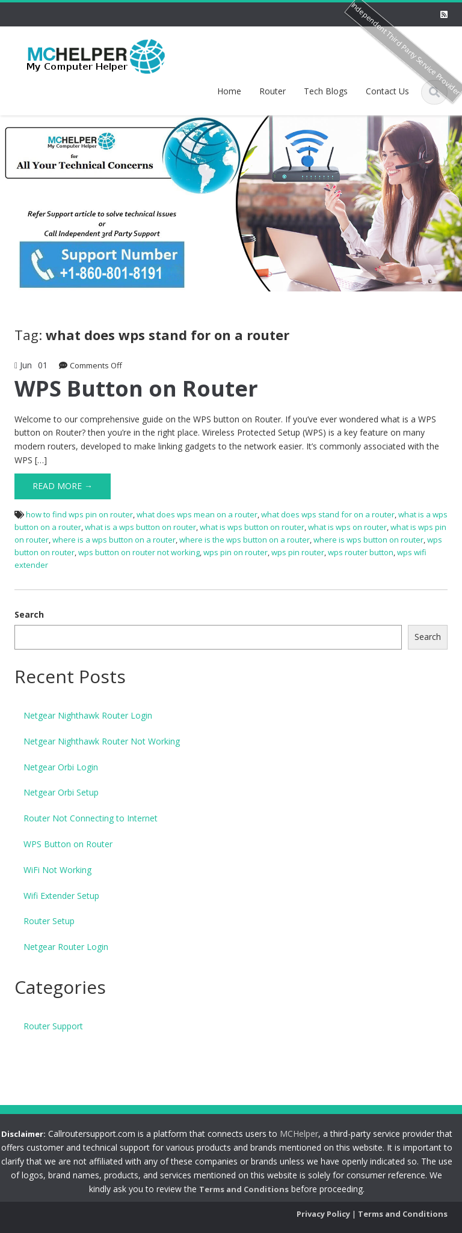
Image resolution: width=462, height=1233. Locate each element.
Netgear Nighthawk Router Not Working (101, 741)
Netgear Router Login (65, 946)
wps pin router (297, 552)
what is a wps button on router (140, 527)
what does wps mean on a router (197, 514)
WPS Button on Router (136, 388)
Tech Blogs (326, 91)
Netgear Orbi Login (60, 767)
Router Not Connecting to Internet (90, 818)
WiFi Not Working (57, 869)
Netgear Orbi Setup (61, 792)
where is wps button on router (368, 539)
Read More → (62, 486)
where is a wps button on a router (114, 539)
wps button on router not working (139, 552)
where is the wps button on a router (244, 539)
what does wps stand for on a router (328, 514)
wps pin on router (235, 552)
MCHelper (292, 1133)
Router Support (53, 1026)
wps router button (360, 552)
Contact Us (387, 91)
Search (29, 614)
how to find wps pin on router (79, 514)
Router (272, 91)
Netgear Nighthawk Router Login (87, 715)
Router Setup (49, 921)
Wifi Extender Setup (61, 895)
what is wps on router (347, 527)
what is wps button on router (252, 527)
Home (229, 91)
